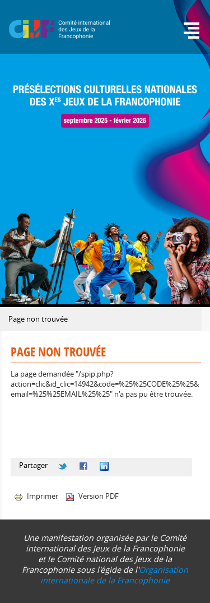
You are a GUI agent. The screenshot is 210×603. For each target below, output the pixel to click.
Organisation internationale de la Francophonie (114, 575)
